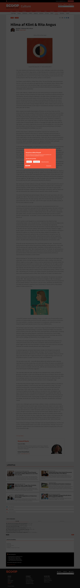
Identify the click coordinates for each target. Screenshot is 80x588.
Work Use (29, 161)
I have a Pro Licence (45, 161)
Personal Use (36, 161)
